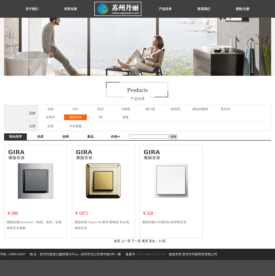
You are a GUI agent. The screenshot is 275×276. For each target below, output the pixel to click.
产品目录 (165, 9)
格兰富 (150, 109)
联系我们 (204, 9)
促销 (65, 136)
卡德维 (125, 109)
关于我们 (31, 9)
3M (100, 117)
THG (75, 109)
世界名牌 (70, 9)
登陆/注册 (242, 9)
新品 (90, 136)
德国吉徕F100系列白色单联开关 (164, 222)
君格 (125, 117)
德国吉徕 (75, 117)
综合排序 (15, 136)
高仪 (100, 109)
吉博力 (50, 117)
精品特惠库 (200, 109)
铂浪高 (175, 109)
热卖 (40, 136)
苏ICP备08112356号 (151, 254)
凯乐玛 (225, 109)
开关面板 (75, 126)
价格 (115, 136)
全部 (50, 109)
